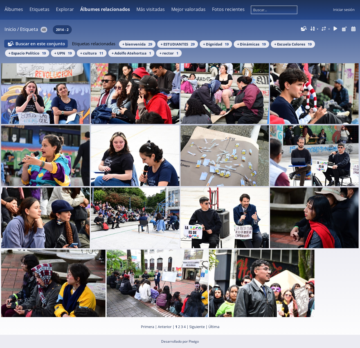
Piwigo (194, 341)
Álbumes (13, 9)
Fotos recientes (228, 9)
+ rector (168, 53)
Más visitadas (150, 9)
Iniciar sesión (344, 9)
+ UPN (63, 53)
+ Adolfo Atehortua (131, 53)
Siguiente (197, 326)
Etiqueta (29, 29)
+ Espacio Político (27, 53)
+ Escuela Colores (293, 44)
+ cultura (91, 53)
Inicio (10, 29)
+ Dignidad (216, 44)
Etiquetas (40, 9)
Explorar (65, 9)
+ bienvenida (137, 44)
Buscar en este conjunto (40, 43)
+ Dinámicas (251, 44)
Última (213, 326)
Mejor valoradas (188, 9)
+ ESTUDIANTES (178, 44)
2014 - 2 (62, 29)
